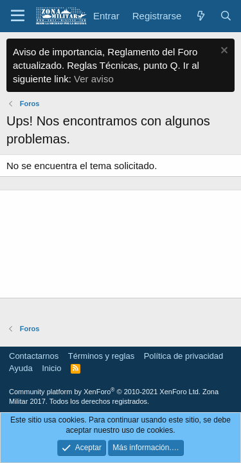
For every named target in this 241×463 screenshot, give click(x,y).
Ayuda (21, 368)
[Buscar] (225, 16)
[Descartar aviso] (222, 52)
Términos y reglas (101, 356)
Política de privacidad (184, 356)
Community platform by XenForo (105, 391)
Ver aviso (94, 78)
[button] (18, 16)
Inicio (51, 368)
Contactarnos (33, 356)
